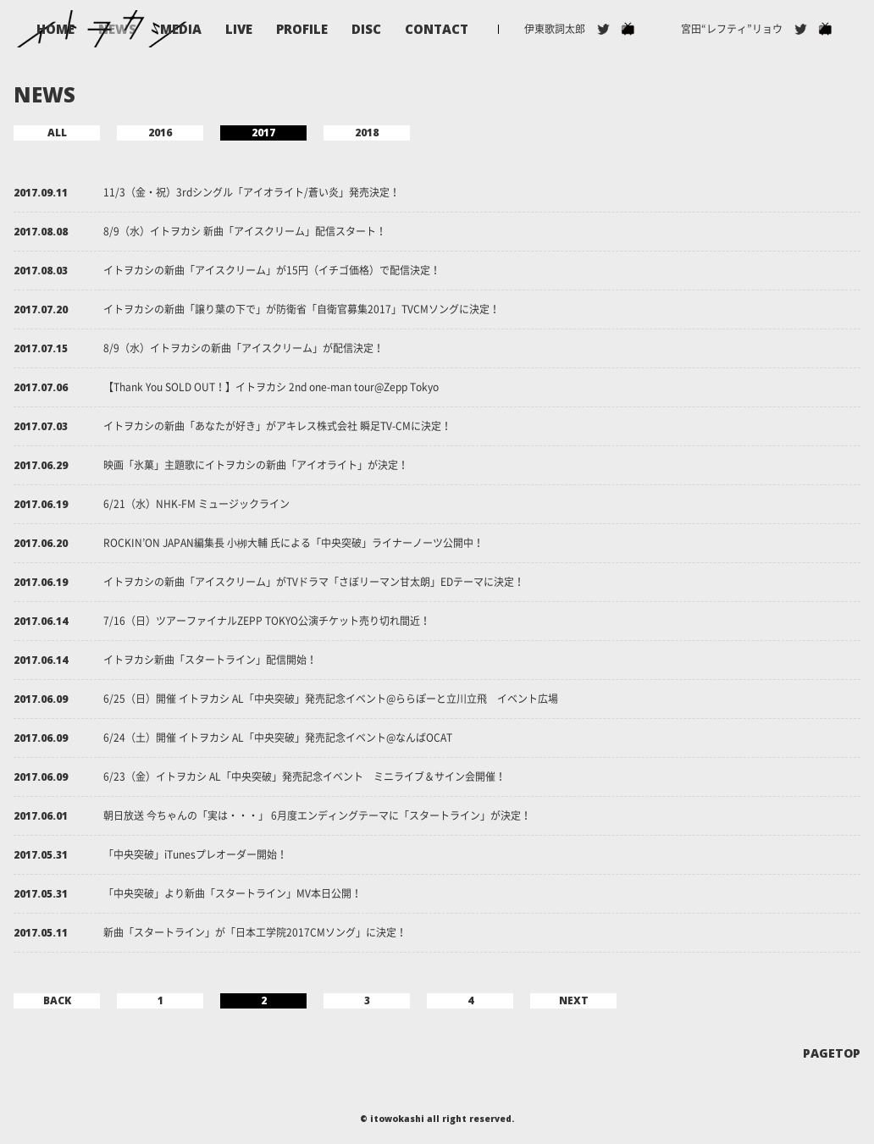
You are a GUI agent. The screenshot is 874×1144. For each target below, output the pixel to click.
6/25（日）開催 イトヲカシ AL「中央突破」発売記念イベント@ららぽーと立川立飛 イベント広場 (330, 698)
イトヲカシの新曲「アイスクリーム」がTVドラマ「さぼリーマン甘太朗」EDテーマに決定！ (313, 581)
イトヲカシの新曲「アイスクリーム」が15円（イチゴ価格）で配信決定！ (271, 270)
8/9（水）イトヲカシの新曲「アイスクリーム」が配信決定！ (243, 348)
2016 (160, 132)
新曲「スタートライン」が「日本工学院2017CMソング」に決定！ (255, 932)
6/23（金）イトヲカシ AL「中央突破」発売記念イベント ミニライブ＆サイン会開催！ (304, 776)
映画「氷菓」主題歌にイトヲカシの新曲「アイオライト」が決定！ (255, 465)
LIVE (238, 29)
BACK (57, 1000)
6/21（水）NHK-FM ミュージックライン (196, 503)
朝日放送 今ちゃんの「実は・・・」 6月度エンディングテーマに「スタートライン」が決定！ (317, 815)
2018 (367, 132)
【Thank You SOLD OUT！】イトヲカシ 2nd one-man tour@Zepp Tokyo (271, 387)
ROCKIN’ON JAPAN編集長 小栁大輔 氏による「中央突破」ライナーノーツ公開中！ (293, 542)
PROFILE (302, 29)
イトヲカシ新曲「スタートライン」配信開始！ (210, 659)
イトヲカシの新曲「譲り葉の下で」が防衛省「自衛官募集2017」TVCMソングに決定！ (301, 309)
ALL (57, 132)
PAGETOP (831, 1053)
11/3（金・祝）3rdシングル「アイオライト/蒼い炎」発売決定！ (251, 192)
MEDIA (181, 29)
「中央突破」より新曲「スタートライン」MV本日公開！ (232, 893)
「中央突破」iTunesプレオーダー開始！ (195, 854)
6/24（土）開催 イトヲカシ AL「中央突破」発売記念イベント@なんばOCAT (277, 737)
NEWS (117, 29)
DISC (366, 29)
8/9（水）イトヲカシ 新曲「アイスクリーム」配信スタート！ (244, 231)
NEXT (574, 1000)
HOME (55, 29)
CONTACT (436, 29)
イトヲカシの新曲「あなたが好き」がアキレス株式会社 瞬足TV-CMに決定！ (277, 426)
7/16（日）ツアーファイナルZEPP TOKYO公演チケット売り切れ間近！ (266, 620)
